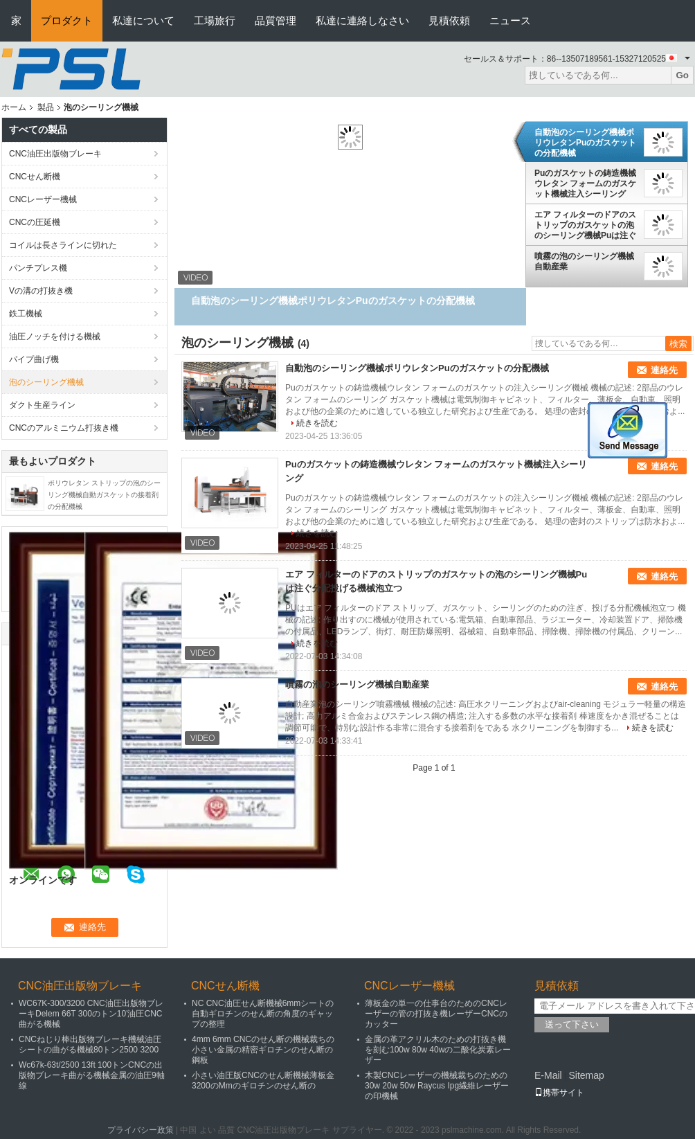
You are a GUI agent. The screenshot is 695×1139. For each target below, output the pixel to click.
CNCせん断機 (34, 176)
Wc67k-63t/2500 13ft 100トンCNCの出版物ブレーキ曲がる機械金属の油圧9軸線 (92, 1075)
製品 (45, 107)
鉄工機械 (25, 314)
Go (682, 75)
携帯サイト (559, 1092)
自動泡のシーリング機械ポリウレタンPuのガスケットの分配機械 (585, 142)
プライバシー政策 (140, 1130)
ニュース (510, 20)
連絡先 (664, 370)
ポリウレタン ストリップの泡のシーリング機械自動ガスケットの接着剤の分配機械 (104, 494)
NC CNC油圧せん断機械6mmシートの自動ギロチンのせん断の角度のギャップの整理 (263, 1013)
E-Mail (548, 1075)
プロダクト (67, 20)
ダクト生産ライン (42, 405)
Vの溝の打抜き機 (41, 291)
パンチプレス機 (38, 268)
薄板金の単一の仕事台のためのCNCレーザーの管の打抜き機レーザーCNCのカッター (436, 1013)
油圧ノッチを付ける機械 (54, 336)
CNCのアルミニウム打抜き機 (63, 428)
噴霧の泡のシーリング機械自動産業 (584, 261)
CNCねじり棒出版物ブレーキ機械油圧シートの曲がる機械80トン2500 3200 (90, 1044)
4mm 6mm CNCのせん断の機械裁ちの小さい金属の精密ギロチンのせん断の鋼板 (263, 1049)
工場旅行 (214, 20)
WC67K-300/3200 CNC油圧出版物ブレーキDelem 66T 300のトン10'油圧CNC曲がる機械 (91, 1013)
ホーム (13, 107)
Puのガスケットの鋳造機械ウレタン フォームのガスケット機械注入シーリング (585, 183)
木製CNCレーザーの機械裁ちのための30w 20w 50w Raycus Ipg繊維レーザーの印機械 (437, 1085)
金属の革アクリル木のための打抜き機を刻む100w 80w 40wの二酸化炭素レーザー (438, 1049)
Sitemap (586, 1075)
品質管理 (275, 20)
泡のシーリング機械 (46, 382)
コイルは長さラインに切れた (63, 245)
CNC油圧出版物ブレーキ (55, 154)
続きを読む (317, 423)
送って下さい (572, 1024)
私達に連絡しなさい (362, 20)
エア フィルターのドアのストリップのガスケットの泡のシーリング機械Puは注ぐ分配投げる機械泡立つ (585, 225)
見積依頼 (449, 20)
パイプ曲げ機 (34, 359)
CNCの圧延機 (34, 222)
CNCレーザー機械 (43, 199)
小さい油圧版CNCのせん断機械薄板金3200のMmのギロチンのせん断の (263, 1080)
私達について (143, 20)
